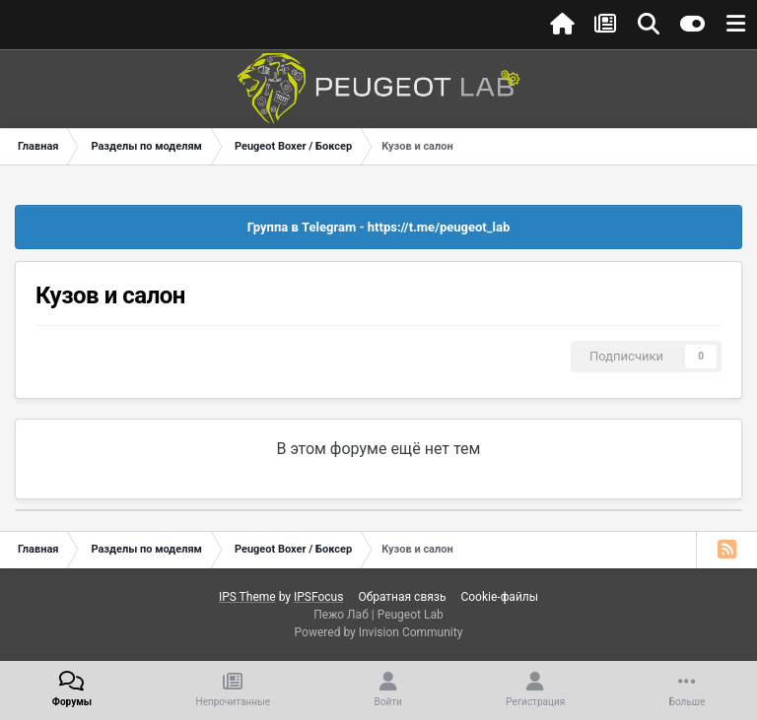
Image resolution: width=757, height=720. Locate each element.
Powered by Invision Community (379, 632)
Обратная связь (402, 597)
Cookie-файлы (499, 597)
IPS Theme (247, 597)
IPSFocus (318, 597)
